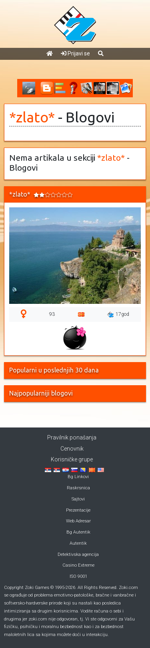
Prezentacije (78, 510)
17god (118, 314)
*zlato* (32, 117)
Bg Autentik (78, 532)
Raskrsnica (78, 487)
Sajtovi (78, 499)
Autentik (78, 543)
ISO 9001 (78, 576)
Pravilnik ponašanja (71, 437)
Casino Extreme (78, 565)
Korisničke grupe (72, 459)
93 (52, 314)
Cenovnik (72, 448)
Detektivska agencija (78, 554)
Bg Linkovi (78, 476)
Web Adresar (78, 521)
